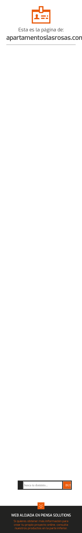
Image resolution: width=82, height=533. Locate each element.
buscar (68, 485)
